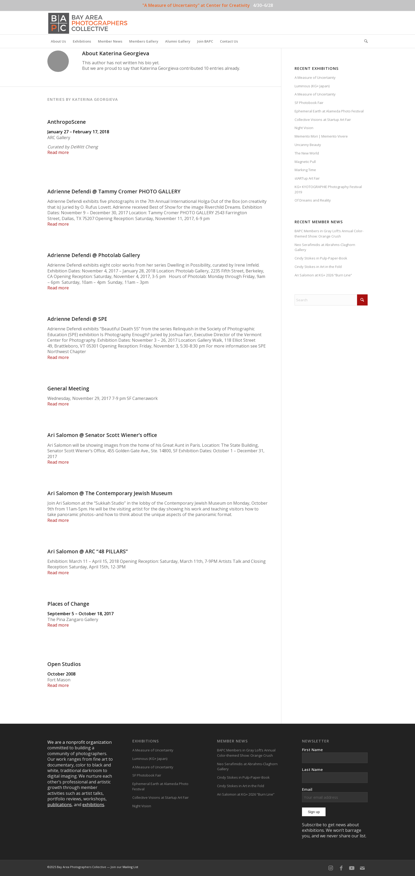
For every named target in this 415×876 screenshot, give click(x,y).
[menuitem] (58, 41)
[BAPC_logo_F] (87, 22)
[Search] (364, 41)
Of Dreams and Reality (313, 200)
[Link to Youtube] (351, 868)
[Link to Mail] (362, 868)
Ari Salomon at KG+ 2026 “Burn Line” (323, 275)
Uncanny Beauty (308, 144)
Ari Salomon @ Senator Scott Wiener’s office (102, 435)
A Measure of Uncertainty (315, 77)
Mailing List (130, 867)
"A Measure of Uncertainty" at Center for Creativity (196, 5)
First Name (312, 749)
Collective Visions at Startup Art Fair (323, 119)
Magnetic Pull (305, 161)
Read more (58, 152)
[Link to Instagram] (330, 868)
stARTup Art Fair (307, 178)
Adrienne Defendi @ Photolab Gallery (93, 255)
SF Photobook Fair (309, 102)
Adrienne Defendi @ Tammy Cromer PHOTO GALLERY (114, 191)
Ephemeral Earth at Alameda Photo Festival (329, 111)
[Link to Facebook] (341, 868)
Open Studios (64, 664)
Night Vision (304, 127)
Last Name (312, 769)
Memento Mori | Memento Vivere (321, 136)
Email (335, 794)
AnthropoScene (66, 121)
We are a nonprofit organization (79, 742)
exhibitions (93, 804)
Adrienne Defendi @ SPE (77, 319)
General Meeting (68, 388)
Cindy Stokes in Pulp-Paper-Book (321, 258)
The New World (307, 153)
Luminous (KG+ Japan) (312, 86)
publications (59, 804)
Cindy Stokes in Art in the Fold (318, 266)
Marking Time (305, 169)
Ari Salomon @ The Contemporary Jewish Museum (109, 493)
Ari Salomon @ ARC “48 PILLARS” (87, 551)
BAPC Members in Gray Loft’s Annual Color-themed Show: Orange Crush (329, 234)
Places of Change (68, 603)
